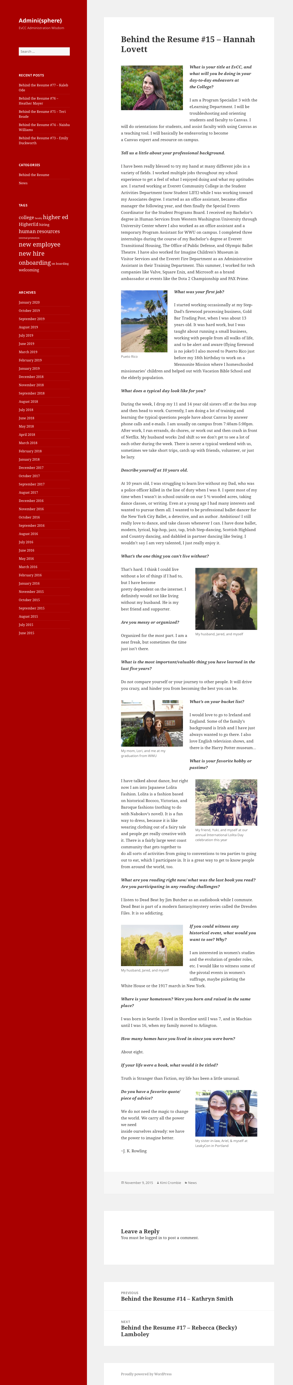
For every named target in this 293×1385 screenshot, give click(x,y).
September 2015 (32, 608)
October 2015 (29, 600)
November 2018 (31, 385)
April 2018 (27, 434)
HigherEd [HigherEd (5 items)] (28, 224)
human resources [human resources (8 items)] (39, 231)
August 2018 (28, 401)
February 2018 (30, 451)
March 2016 (28, 567)
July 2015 (26, 624)
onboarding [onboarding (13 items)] (35, 262)
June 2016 (26, 550)
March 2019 (28, 352)
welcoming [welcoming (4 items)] (29, 270)
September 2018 (32, 393)
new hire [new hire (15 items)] (32, 253)
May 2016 (26, 558)
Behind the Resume (34, 175)
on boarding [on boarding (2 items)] (60, 264)
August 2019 (28, 327)
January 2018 (29, 459)
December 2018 (31, 376)
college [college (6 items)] (26, 217)
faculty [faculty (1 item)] (38, 218)
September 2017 (32, 484)
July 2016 (26, 542)
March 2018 (28, 443)
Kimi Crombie (170, 1182)
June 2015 (26, 633)
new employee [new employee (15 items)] (39, 244)
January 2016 (29, 583)
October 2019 (29, 310)
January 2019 (29, 368)
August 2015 (28, 616)
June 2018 (26, 418)
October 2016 (29, 517)
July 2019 (26, 335)
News (23, 183)
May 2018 (26, 426)
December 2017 (31, 467)
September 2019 (32, 319)
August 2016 (28, 534)
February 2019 (30, 360)
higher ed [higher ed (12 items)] (55, 217)
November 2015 (31, 591)
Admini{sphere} (40, 20)
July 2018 (26, 410)
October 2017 (29, 476)
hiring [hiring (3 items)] (44, 224)
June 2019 (26, 343)
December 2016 (31, 500)
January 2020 (29, 302)
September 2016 (32, 525)
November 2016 (31, 509)
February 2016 (30, 575)
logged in (153, 1237)
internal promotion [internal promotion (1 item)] (29, 237)
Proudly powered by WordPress (146, 1374)
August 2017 (28, 492)
